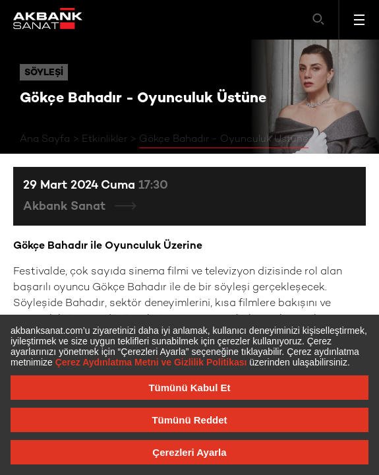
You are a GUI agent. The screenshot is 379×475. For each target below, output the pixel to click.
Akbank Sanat (66, 207)
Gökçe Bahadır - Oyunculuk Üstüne (223, 139)
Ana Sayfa (45, 139)
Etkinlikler (104, 139)
